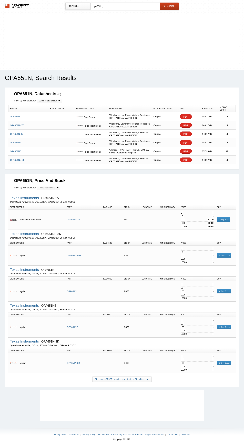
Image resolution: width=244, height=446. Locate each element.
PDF (185, 116)
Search (169, 6)
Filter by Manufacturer (25, 100)
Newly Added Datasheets (66, 434)
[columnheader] (28, 108)
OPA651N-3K (73, 363)
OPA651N (72, 291)
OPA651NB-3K (74, 255)
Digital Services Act (154, 434)
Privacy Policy (88, 434)
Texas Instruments (25, 198)
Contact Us (172, 434)
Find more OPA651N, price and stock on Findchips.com (122, 379)
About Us (185, 434)
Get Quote (224, 255)
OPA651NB (72, 327)
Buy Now (223, 219)
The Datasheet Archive (17, 6)
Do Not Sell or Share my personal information (120, 434)
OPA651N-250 (74, 219)
